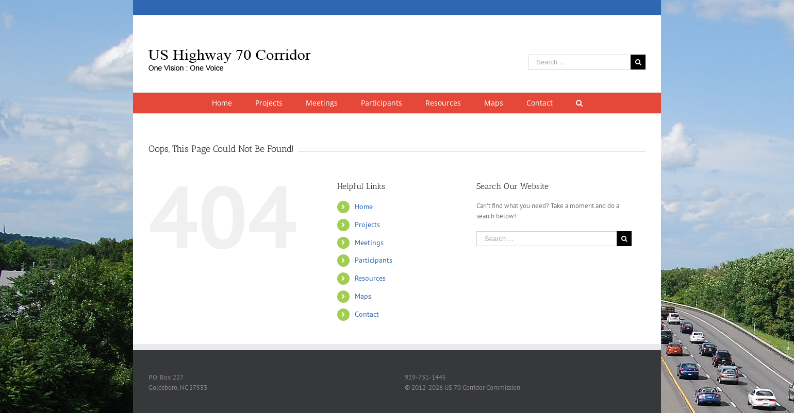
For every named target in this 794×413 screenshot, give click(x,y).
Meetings (369, 242)
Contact (367, 314)
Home (364, 206)
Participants (373, 260)
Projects (367, 224)
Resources (370, 278)
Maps (363, 296)
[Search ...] (579, 62)
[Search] (579, 103)
